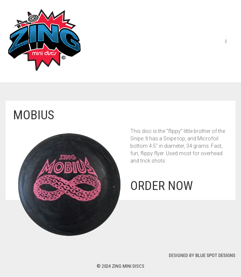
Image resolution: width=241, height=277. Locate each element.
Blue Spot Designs (215, 255)
